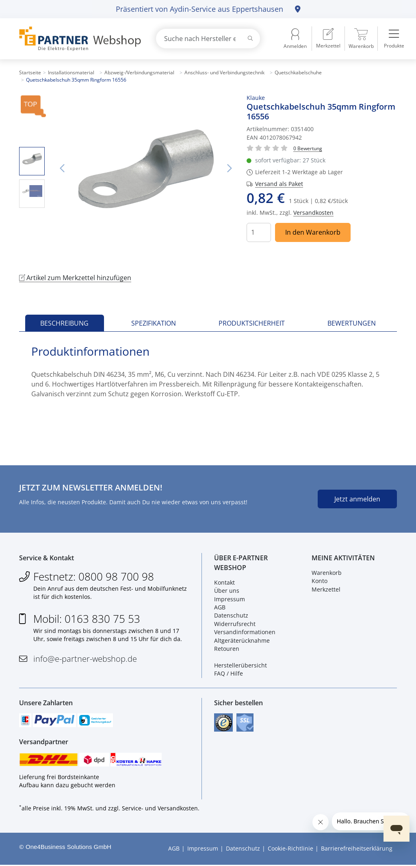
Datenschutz (231, 616)
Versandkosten (313, 212)
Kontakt (224, 583)
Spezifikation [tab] (153, 323)
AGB (219, 607)
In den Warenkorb (312, 232)
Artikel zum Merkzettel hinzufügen (75, 277)
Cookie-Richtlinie (290, 850)
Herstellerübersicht (240, 665)
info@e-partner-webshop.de (85, 659)
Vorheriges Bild (62, 168)
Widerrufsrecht (235, 624)
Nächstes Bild (229, 168)
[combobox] (208, 38)
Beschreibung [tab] (64, 323)
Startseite (30, 72)
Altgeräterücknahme (242, 641)
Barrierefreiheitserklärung (356, 850)
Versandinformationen (244, 632)
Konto (319, 581)
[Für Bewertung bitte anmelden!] (307, 148)
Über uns (226, 591)
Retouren (226, 649)
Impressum (229, 599)
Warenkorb (327, 573)
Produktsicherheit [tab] (252, 323)
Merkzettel (326, 590)
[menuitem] (328, 38)
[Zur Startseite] (78, 38)
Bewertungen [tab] (351, 323)
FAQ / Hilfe (228, 674)
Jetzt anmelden (357, 499)
